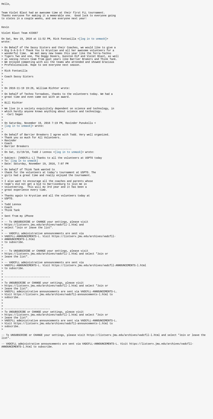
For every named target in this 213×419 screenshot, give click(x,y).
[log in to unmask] (92, 45)
